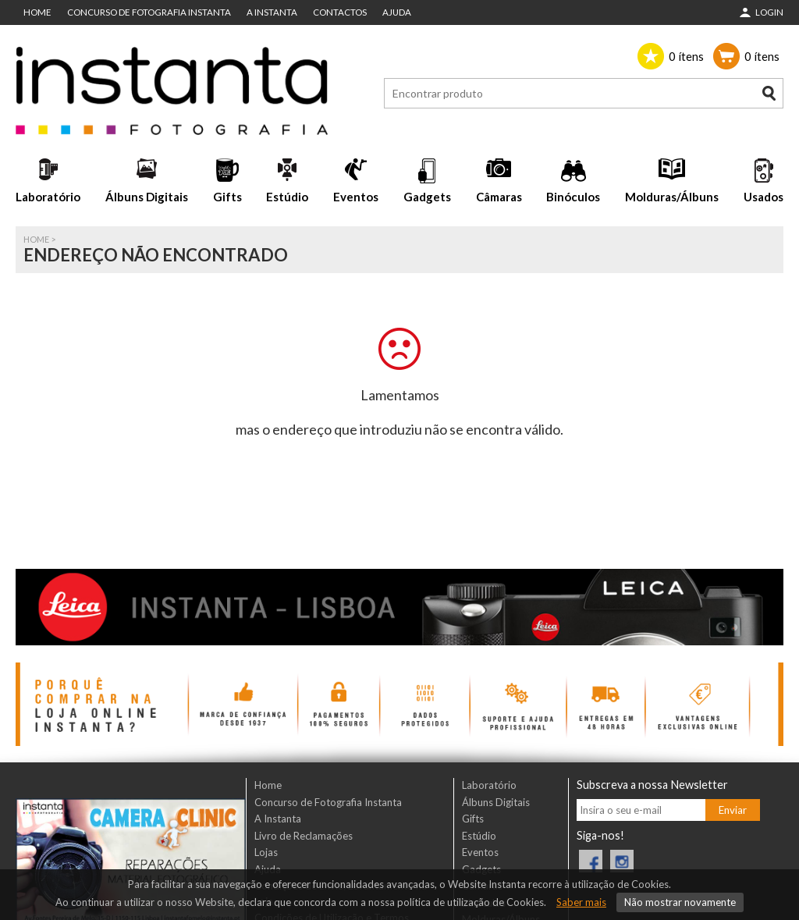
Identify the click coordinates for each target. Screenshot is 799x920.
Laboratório (48, 197)
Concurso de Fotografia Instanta (149, 12)
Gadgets (427, 197)
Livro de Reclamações (303, 835)
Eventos (355, 197)
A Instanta (272, 12)
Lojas (266, 852)
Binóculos (573, 197)
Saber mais (581, 902)
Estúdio (287, 197)
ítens (686, 56)
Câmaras (499, 197)
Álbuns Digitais (146, 197)
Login (769, 12)
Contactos (340, 12)
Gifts (227, 197)
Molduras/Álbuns (672, 197)
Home (37, 12)
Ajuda (396, 12)
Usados (763, 197)
